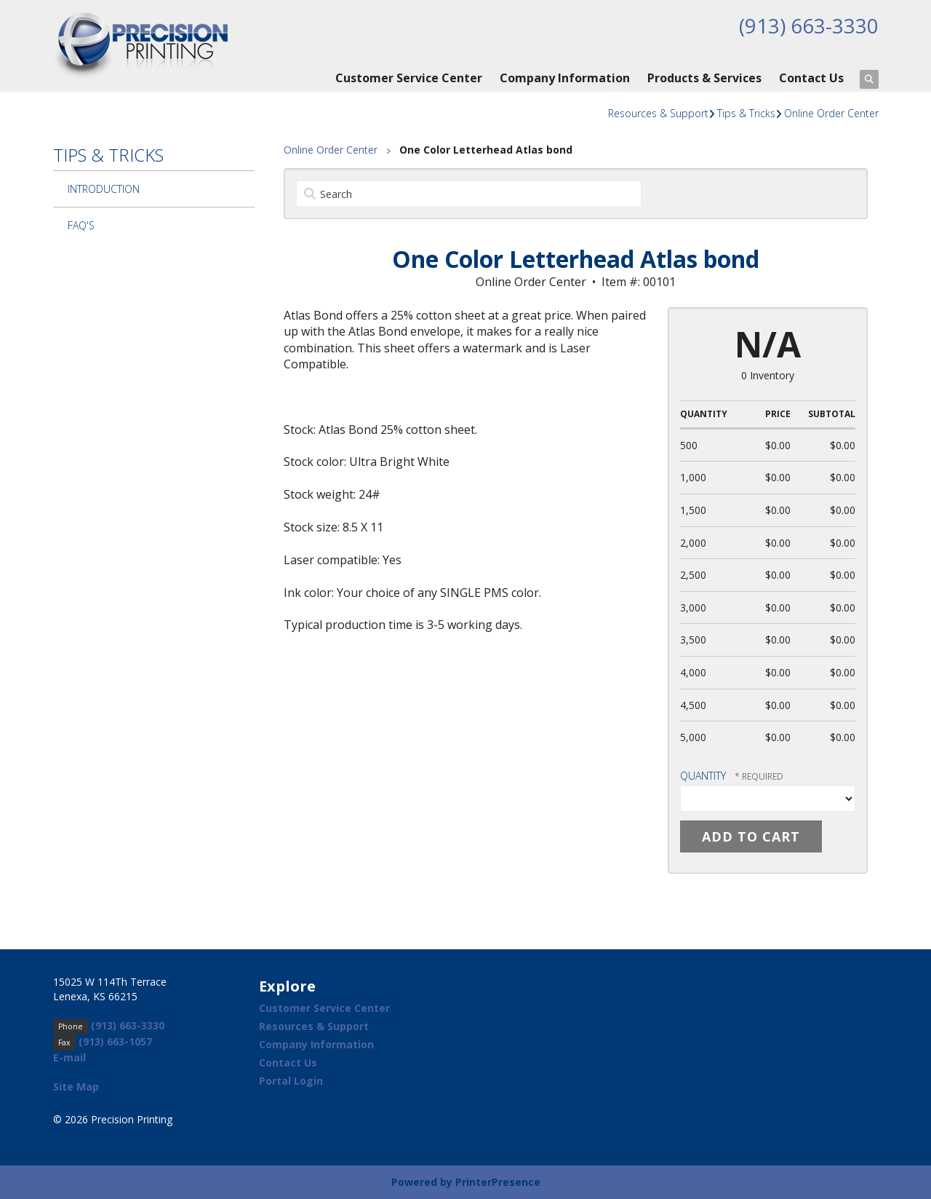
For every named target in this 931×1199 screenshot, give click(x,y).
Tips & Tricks (746, 113)
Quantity (703, 776)
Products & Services (704, 78)
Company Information (565, 78)
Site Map (76, 1086)
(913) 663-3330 (809, 25)
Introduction (104, 189)
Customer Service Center (408, 78)
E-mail (69, 1057)
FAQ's (81, 225)
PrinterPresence (497, 1182)
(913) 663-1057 (115, 1041)
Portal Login (291, 1081)
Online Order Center (831, 113)
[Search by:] (469, 194)
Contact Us (811, 78)
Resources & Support (658, 113)
